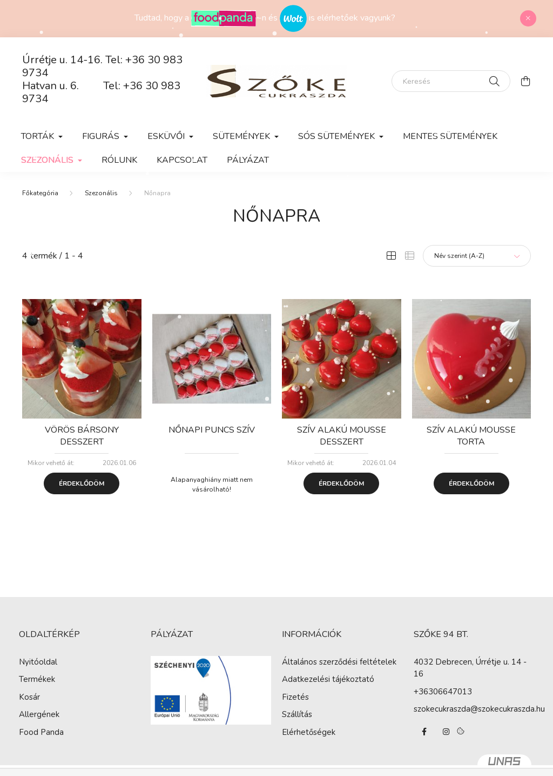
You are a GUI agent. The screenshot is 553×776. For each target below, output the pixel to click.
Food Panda (41, 732)
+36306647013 (443, 691)
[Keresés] (451, 81)
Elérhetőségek (308, 732)
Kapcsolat (182, 160)
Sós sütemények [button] (337, 136)
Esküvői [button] (167, 136)
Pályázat (248, 160)
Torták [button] (38, 136)
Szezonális (101, 193)
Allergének (39, 714)
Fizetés (295, 697)
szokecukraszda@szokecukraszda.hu (479, 709)
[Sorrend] (477, 256)
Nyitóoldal (38, 662)
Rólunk (119, 160)
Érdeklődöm (81, 483)
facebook (424, 731)
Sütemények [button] (242, 136)
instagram (446, 731)
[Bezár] (528, 18)
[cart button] (525, 81)
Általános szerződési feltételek (339, 662)
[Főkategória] (40, 193)
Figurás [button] (102, 136)
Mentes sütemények (450, 136)
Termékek (37, 679)
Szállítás (297, 714)
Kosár (29, 697)
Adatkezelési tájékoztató (328, 679)
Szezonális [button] (48, 160)
